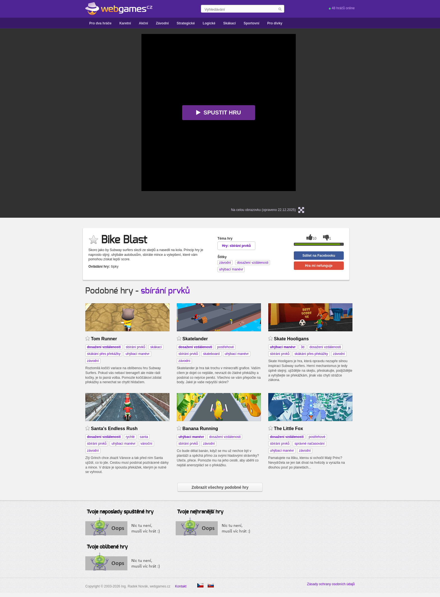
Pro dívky (274, 23)
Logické (209, 23)
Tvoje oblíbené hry (107, 547)
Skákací (229, 23)
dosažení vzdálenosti (325, 347)
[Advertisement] (71, 118)
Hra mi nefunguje (319, 266)
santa (144, 437)
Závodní (162, 23)
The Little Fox (288, 428)
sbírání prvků (165, 291)
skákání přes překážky (103, 354)
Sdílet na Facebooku (318, 256)
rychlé (130, 437)
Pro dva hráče (100, 23)
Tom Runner (104, 338)
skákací (156, 347)
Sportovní (251, 23)
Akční (143, 23)
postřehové (225, 347)
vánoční (146, 444)
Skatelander (195, 338)
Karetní (125, 23)
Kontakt (181, 586)
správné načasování (309, 444)
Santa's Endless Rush (114, 428)
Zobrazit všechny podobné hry (219, 487)
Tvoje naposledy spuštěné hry (120, 512)
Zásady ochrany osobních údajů (331, 584)
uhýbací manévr (137, 354)
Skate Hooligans (291, 338)
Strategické (186, 23)
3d (302, 347)
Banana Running (200, 428)
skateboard (211, 354)
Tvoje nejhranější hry (200, 512)
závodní (93, 361)
